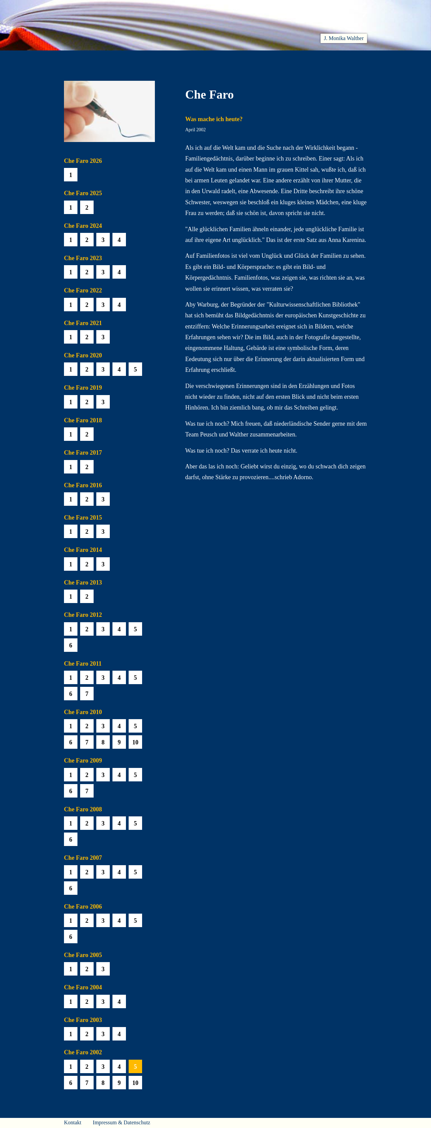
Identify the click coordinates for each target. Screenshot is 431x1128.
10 (135, 742)
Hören (191, 58)
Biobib (261, 58)
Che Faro (225, 58)
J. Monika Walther (344, 38)
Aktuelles (125, 58)
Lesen (159, 58)
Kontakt (72, 1122)
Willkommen (81, 58)
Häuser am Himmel (310, 58)
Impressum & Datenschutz (122, 1122)
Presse (359, 58)
